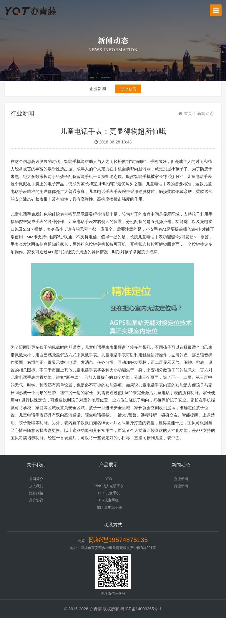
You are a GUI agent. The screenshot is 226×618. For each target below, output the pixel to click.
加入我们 (36, 486)
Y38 (108, 479)
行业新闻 (128, 88)
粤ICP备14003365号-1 (141, 609)
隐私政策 (36, 493)
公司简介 (36, 479)
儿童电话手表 (101, 191)
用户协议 (36, 500)
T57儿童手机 (109, 500)
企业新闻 (97, 88)
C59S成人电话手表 (109, 486)
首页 (188, 113)
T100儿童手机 (108, 493)
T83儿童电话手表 (108, 507)
